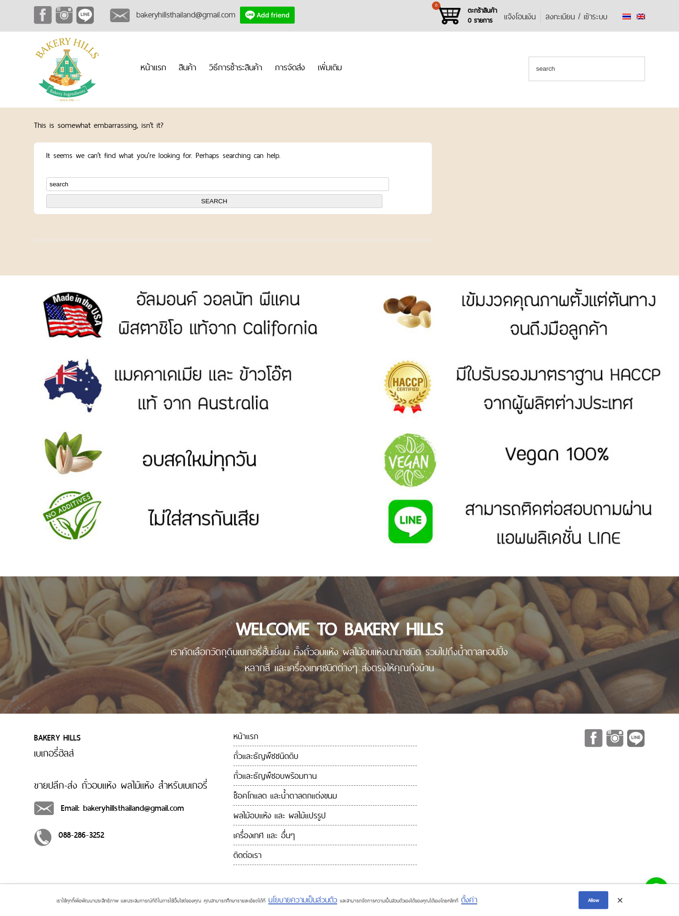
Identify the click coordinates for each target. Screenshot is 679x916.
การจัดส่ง (290, 67)
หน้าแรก (153, 67)
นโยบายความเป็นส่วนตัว (302, 901)
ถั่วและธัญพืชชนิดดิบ (265, 756)
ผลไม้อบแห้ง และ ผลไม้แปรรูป (279, 815)
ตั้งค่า (469, 901)
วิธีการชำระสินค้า (235, 67)
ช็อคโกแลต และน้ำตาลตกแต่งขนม (285, 795)
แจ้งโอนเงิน (520, 16)
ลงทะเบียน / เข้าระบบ (576, 16)
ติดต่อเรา (247, 855)
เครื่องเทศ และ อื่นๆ (264, 835)
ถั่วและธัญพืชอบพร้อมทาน (275, 776)
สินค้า (187, 67)
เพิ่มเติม (330, 67)
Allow (593, 902)
